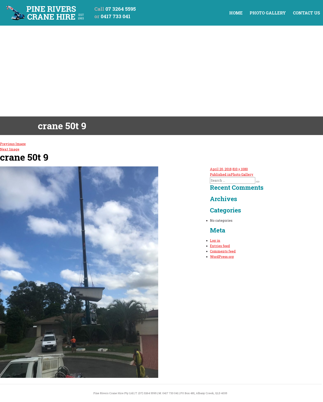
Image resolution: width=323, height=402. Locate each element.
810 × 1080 (240, 169)
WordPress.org (222, 256)
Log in (215, 240)
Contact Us (306, 12)
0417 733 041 (115, 16)
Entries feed (220, 246)
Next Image (9, 149)
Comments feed (223, 251)
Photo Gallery (268, 12)
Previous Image (13, 144)
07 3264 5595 (120, 9)
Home (236, 12)
